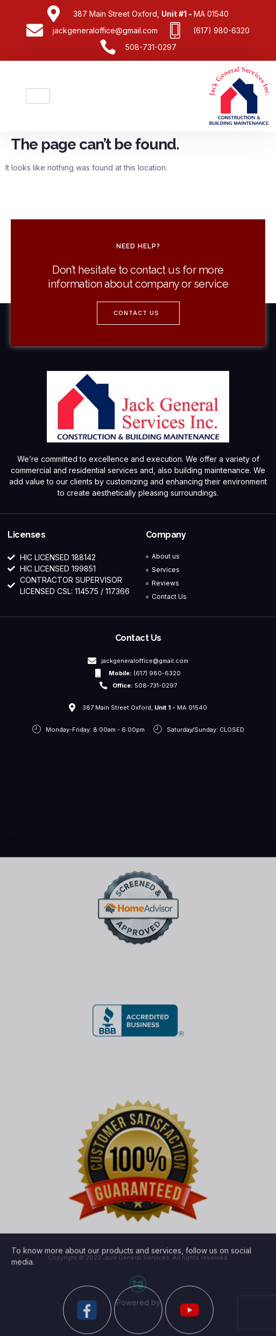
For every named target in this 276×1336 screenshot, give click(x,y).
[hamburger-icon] (38, 96)
